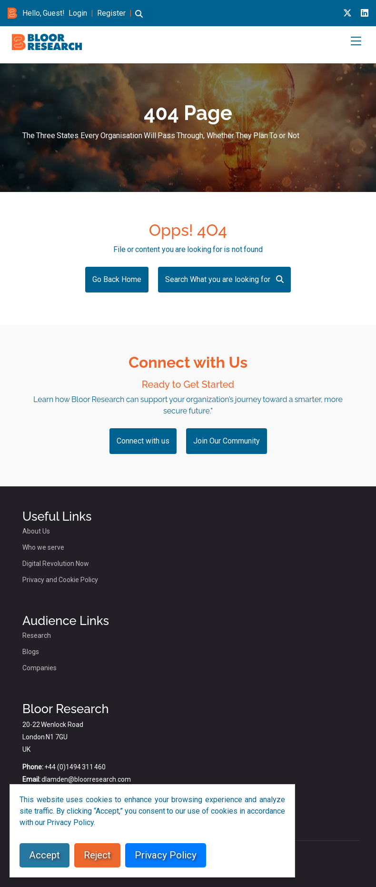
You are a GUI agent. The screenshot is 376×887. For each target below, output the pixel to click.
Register (111, 13)
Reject (97, 855)
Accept (44, 855)
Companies (39, 668)
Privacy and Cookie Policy (60, 579)
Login (78, 13)
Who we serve (43, 547)
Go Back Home (116, 279)
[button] (139, 18)
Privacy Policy (166, 855)
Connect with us (143, 440)
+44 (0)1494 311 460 (75, 767)
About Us (36, 531)
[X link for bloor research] (347, 13)
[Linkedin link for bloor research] (364, 13)
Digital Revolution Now (55, 563)
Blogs (30, 651)
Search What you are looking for (224, 279)
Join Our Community (226, 440)
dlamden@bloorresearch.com (86, 779)
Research (36, 635)
